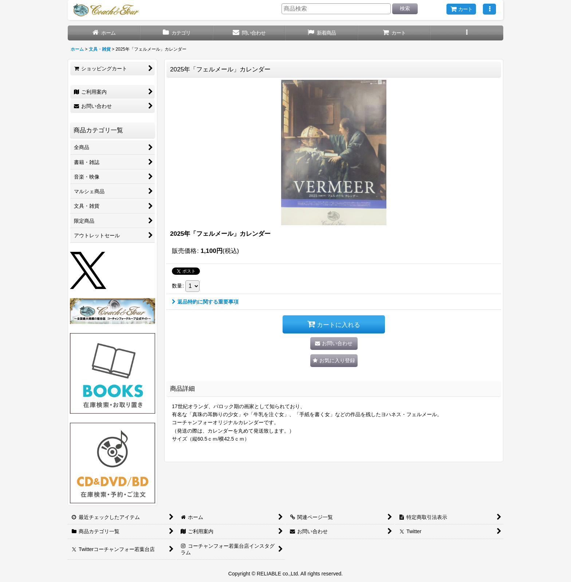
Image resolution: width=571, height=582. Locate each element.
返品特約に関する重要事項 (205, 302)
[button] (489, 9)
